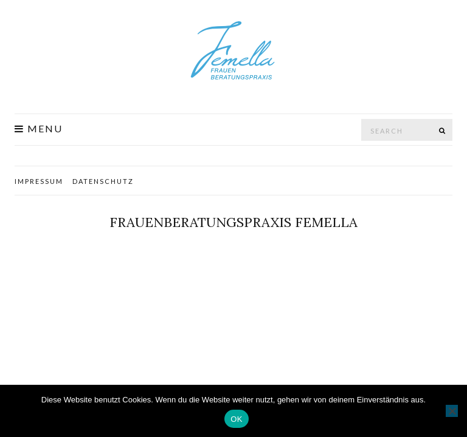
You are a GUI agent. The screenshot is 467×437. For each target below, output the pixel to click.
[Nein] (452, 411)
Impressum (39, 181)
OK (236, 419)
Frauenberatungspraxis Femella (233, 222)
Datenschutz (103, 181)
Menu (39, 129)
